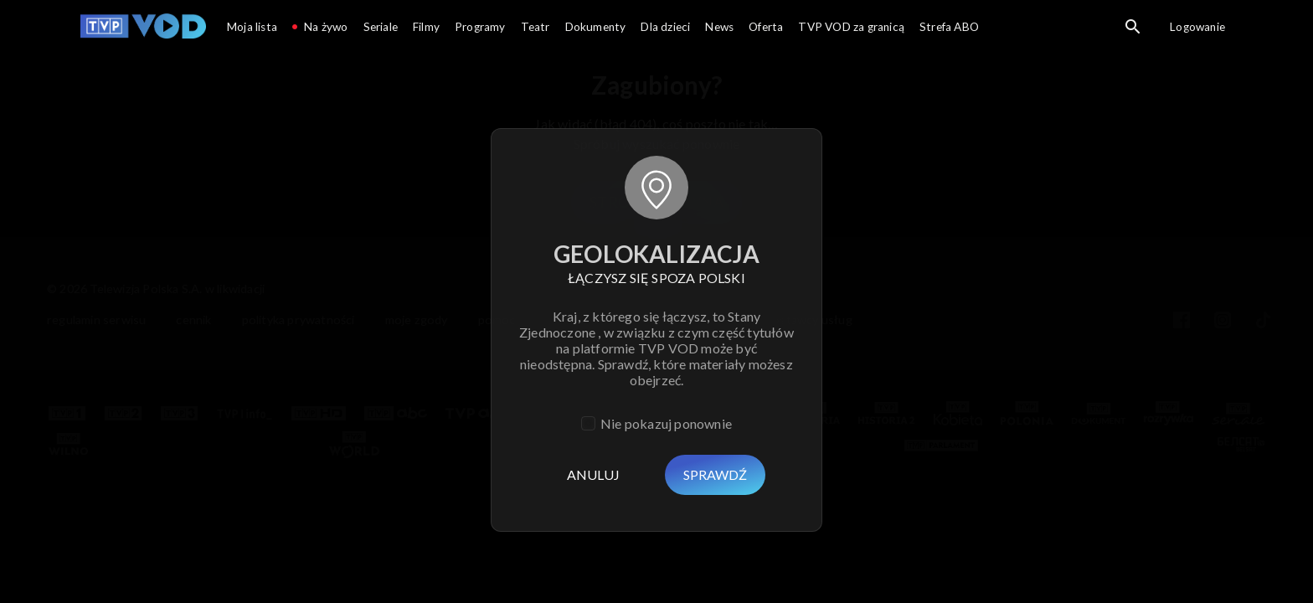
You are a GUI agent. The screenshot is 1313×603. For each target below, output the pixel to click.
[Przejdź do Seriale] (380, 28)
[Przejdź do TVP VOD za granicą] (851, 28)
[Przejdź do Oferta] (765, 28)
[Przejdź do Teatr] (535, 28)
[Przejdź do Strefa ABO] (949, 28)
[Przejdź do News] (719, 28)
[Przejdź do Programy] (480, 28)
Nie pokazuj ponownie (666, 423)
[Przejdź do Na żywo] (320, 28)
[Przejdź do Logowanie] (1197, 28)
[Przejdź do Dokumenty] (596, 28)
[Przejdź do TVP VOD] (143, 28)
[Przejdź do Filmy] (426, 28)
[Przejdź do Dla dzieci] (665, 28)
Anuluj (593, 474)
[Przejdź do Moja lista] (252, 28)
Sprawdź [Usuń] (715, 474)
